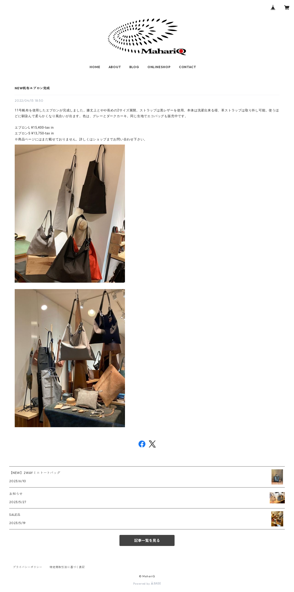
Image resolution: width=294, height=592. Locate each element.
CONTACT (187, 67)
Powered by (147, 583)
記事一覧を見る (147, 540)
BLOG (134, 67)
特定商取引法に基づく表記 (67, 567)
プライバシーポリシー (27, 567)
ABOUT (115, 67)
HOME (95, 67)
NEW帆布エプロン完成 (32, 88)
